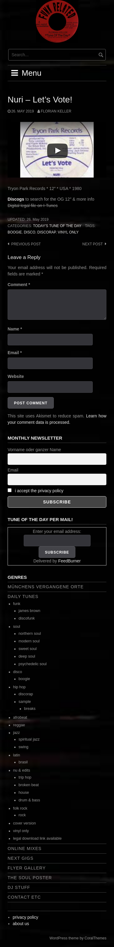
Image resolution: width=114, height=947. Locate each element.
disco (30, 232)
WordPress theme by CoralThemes (78, 938)
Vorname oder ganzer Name (34, 449)
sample (25, 702)
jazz (16, 733)
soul (16, 626)
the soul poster (30, 877)
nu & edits (21, 770)
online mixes (25, 848)
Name (15, 329)
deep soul (27, 656)
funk (16, 604)
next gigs (20, 858)
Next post (92, 244)
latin (16, 755)
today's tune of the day (57, 226)
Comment (19, 284)
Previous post (26, 244)
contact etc (24, 897)
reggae (19, 725)
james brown (29, 611)
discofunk (27, 618)
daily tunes (23, 596)
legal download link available (37, 838)
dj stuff (19, 887)
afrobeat (20, 717)
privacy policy (25, 917)
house (24, 792)
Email (15, 352)
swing (23, 747)
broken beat (29, 785)
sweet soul (28, 649)
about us (21, 923)
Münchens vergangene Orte (46, 586)
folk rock (20, 808)
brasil (23, 762)
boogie (15, 232)
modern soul (29, 641)
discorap (46, 232)
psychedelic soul (33, 664)
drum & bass (29, 800)
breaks (30, 709)
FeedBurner (69, 560)
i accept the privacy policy (39, 490)
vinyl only (68, 232)
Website (16, 376)
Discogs (16, 199)
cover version (24, 823)
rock (22, 815)
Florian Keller (56, 111)
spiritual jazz (29, 739)
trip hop (25, 777)
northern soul (30, 633)
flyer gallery (27, 868)
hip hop (19, 687)
